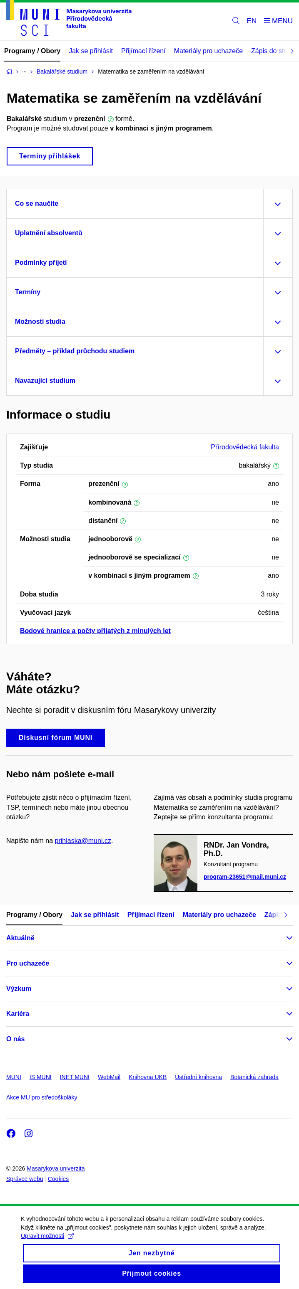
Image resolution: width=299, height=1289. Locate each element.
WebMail (109, 1077)
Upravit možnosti (47, 1244)
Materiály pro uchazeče (208, 50)
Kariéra (17, 1013)
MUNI (13, 1077)
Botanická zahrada (254, 1077)
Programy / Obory (32, 50)
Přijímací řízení (143, 50)
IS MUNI (41, 1077)
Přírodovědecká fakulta (245, 447)
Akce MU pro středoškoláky (41, 1097)
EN (252, 21)
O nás (15, 1039)
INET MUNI (75, 1077)
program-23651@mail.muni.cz (245, 876)
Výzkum (18, 988)
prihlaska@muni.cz (83, 840)
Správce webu (24, 1179)
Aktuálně (20, 937)
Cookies (58, 1179)
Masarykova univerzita (56, 1168)
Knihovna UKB (148, 1077)
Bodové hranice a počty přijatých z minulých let (95, 630)
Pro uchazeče (27, 963)
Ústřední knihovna (198, 1077)
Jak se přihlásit (91, 50)
